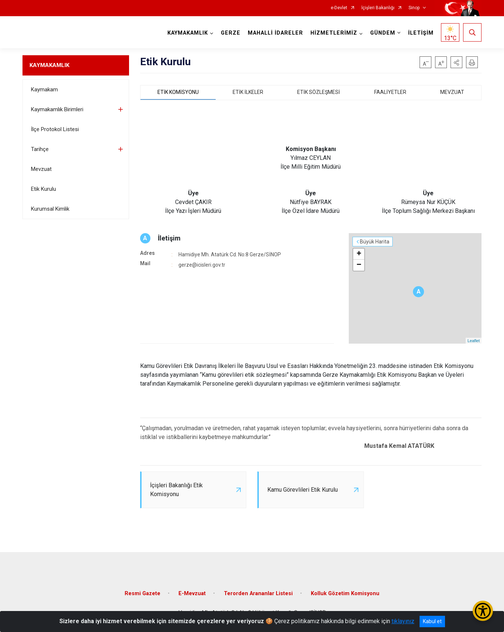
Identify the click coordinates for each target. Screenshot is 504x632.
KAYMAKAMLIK (49, 65)
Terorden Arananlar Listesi (258, 593)
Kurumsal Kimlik (50, 209)
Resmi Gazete (142, 593)
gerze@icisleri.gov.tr (201, 265)
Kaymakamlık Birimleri (57, 109)
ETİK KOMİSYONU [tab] (178, 92)
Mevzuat (41, 169)
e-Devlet (339, 8)
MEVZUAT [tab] (452, 92)
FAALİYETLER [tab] (390, 92)
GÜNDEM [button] (382, 33)
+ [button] (359, 254)
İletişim (169, 238)
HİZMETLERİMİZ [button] (333, 33)
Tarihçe (40, 149)
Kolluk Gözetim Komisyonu (345, 593)
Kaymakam (44, 89)
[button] (456, 62)
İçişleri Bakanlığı (377, 8)
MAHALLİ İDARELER (275, 33)
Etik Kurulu (43, 189)
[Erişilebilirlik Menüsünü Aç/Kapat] (483, 611)
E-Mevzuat (192, 593)
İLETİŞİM (421, 33)
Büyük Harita (374, 242)
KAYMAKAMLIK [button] (187, 33)
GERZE (230, 33)
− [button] (359, 265)
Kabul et (432, 621)
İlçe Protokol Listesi (55, 129)
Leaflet (473, 340)
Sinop (414, 8)
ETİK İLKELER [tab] (248, 92)
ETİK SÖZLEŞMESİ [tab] (318, 92)
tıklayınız (403, 621)
